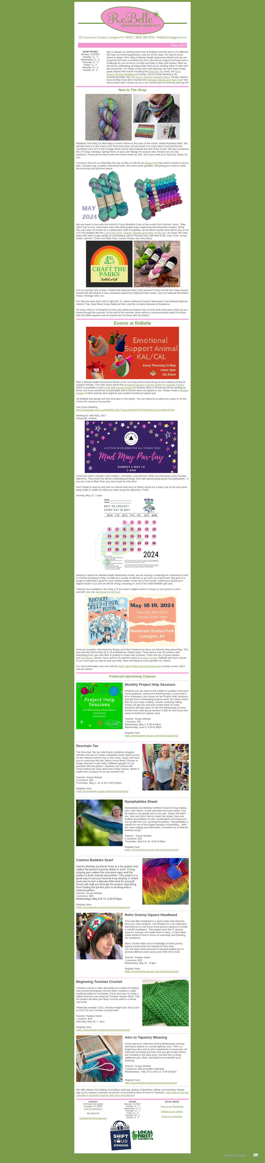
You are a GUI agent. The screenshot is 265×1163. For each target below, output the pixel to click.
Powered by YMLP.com (234, 1155)
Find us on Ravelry (172, 1116)
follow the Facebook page (147, 666)
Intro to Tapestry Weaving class (152, 77)
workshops (87, 657)
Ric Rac (161, 232)
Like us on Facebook (172, 1106)
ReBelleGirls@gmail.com (93, 1118)
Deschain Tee (156, 71)
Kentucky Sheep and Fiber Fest (164, 79)
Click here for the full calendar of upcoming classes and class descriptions (132, 1094)
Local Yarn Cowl (113, 232)
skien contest (150, 657)
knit (108, 387)
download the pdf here (108, 592)
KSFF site (123, 666)
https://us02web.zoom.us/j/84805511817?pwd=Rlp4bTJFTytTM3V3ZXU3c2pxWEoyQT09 (125, 410)
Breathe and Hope (143, 232)
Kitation (127, 232)
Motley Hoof (151, 163)
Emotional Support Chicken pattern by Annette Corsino (154, 384)
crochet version (124, 387)
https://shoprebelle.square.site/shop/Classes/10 (151, 735)
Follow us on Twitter (172, 1111)
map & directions (93, 1108)
